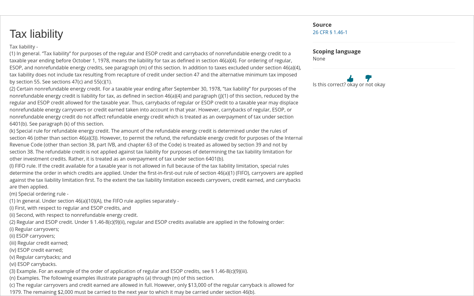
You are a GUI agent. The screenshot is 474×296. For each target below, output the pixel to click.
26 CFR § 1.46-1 (330, 32)
